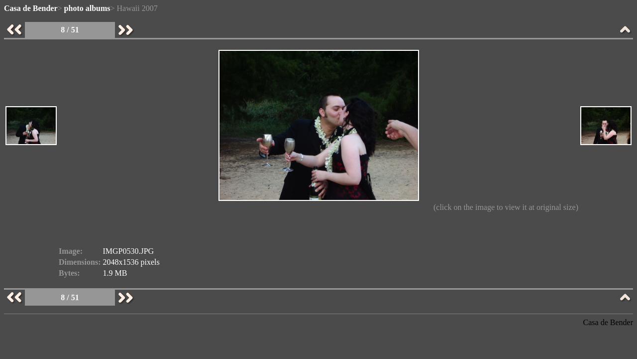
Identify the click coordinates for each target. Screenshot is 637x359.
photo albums (87, 8)
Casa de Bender (31, 8)
